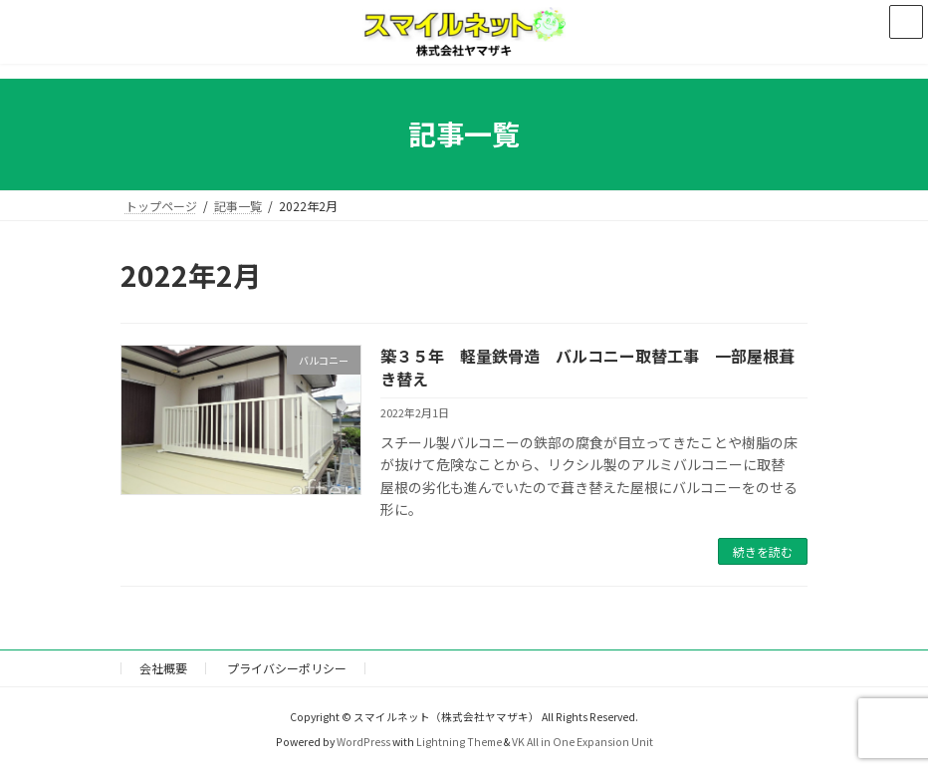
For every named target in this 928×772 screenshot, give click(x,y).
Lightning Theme (459, 741)
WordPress (363, 741)
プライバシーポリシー (287, 667)
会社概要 (163, 667)
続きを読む (763, 551)
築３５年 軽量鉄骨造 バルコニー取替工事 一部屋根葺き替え (587, 366)
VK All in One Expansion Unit (582, 741)
